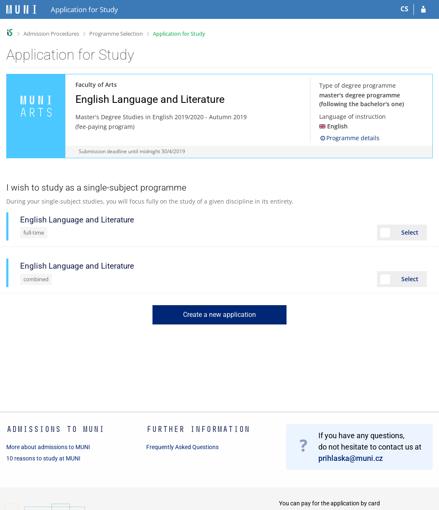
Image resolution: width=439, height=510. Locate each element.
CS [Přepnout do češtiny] (404, 8)
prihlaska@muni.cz (350, 458)
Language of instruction (352, 116)
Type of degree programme (357, 85)
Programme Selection (116, 33)
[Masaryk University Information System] (21, 9)
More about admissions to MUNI (48, 447)
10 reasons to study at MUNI (43, 458)
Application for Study (179, 33)
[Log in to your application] (423, 9)
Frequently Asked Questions (182, 447)
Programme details (349, 138)
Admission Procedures (51, 33)
